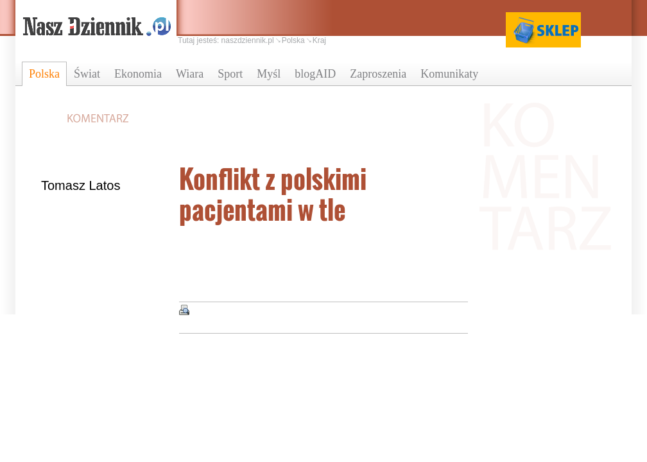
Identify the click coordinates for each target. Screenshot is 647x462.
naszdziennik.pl (247, 40)
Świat (87, 73)
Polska (44, 73)
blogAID (315, 73)
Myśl (268, 73)
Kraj (319, 40)
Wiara (189, 73)
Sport (230, 73)
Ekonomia (138, 73)
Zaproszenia (378, 73)
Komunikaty (449, 73)
